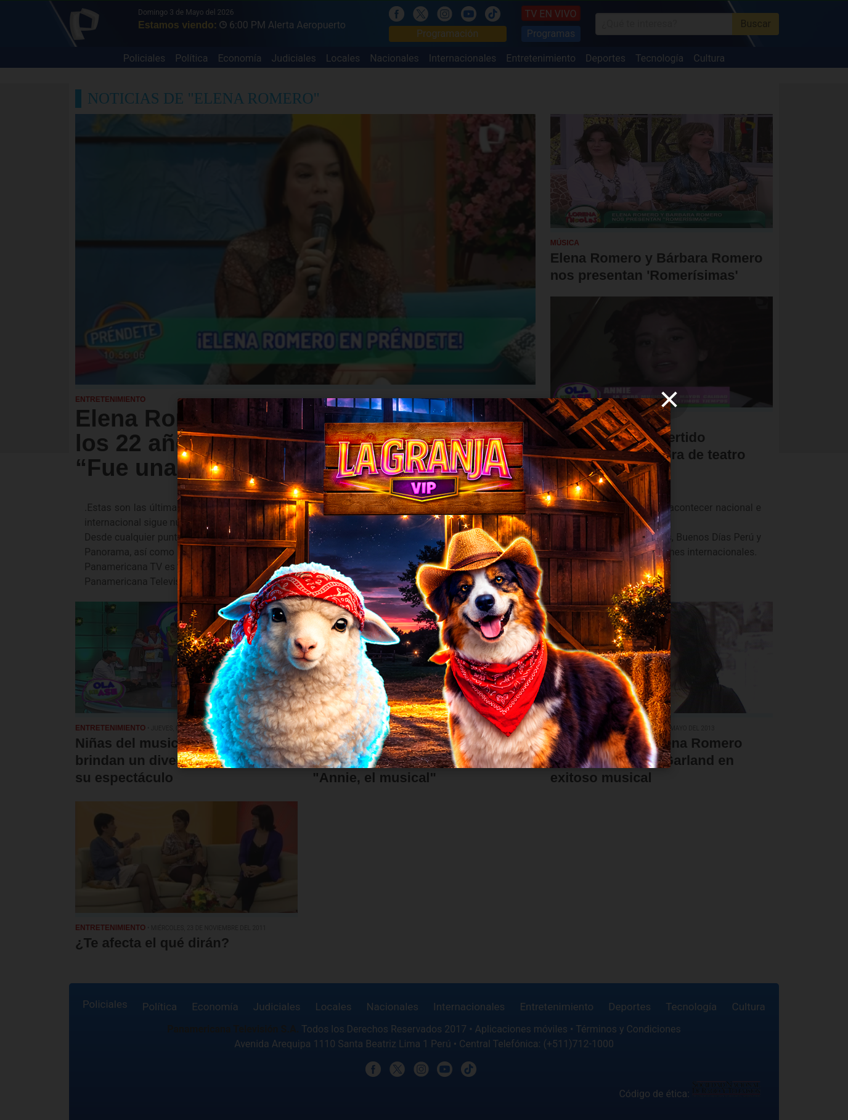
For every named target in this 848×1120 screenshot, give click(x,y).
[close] (669, 399)
